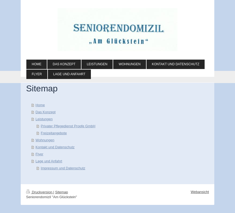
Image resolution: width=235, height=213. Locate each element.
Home (40, 105)
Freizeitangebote (54, 133)
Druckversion (39, 192)
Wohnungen (44, 140)
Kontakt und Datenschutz (54, 147)
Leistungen (44, 119)
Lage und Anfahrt (48, 161)
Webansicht (200, 192)
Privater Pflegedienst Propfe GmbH (68, 126)
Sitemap (61, 192)
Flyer (39, 154)
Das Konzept (45, 112)
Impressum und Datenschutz (63, 168)
